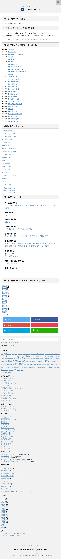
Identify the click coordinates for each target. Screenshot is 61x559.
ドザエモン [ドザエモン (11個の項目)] (4, 356)
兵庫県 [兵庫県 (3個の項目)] (53, 356)
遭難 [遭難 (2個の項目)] (5, 370)
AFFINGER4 (50, 555)
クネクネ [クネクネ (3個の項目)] (9, 354)
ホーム (20, 545)
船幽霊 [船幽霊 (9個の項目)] (40, 367)
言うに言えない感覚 (13, 99)
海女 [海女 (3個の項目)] (28, 364)
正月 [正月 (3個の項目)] (37, 361)
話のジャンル (9, 254)
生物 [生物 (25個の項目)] (15, 367)
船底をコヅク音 (6, 166)
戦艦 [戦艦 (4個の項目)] (27, 361)
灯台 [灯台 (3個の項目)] (12, 367)
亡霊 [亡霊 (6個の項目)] (30, 356)
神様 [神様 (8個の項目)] (22, 367)
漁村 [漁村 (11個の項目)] (54, 364)
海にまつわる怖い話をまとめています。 (30, 553)
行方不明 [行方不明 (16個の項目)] (49, 367)
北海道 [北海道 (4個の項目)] (57, 356)
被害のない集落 (12, 106)
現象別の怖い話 (10, 219)
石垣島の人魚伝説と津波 (8, 387)
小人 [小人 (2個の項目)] (2, 361)
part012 (4, 301)
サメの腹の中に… (7, 145)
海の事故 (28, 229)
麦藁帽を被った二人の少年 (15, 54)
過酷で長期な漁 (12, 84)
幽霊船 (32, 205)
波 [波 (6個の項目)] (1, 364)
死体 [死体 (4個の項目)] (39, 361)
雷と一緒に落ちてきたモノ (15, 69)
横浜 (10, 246)
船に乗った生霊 (12, 116)
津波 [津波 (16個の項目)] (10, 364)
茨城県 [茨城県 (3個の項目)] (43, 367)
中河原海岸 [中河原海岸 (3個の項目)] (23, 356)
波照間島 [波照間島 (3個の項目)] (5, 364)
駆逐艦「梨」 (12, 59)
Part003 (4, 288)
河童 (42, 205)
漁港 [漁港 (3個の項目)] (57, 364)
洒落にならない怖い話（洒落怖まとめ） (12, 535)
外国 (25, 236)
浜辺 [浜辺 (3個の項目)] (14, 364)
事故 (10, 229)
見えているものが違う (14, 101)
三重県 (18, 243)
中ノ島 (23, 243)
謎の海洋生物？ (6, 163)
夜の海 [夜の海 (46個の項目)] (21, 358)
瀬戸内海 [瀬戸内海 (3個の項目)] (5, 367)
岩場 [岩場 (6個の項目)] (4, 361)
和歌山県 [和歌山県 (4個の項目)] (7, 358)
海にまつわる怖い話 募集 (29, 545)
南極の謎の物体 (6, 157)
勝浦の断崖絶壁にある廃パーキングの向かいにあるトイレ (16, 491)
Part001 (4, 285)
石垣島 (33, 246)
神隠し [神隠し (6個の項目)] (25, 367)
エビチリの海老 (5, 385)
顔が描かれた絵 (12, 64)
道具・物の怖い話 (11, 268)
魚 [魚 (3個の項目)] (21, 370)
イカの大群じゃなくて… (8, 400)
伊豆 (6, 243)
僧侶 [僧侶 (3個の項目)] (43, 356)
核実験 (22, 229)
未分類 (4, 314)
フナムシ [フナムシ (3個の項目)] (15, 356)
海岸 (12, 236)
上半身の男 (17, 205)
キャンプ (16, 229)
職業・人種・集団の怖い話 (14, 261)
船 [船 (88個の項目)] (36, 367)
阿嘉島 (46, 246)
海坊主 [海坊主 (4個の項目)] (25, 364)
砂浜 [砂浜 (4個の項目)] (19, 367)
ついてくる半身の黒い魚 (9, 148)
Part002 (4, 286)
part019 (4, 309)
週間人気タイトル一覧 (8, 190)
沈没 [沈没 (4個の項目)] (50, 361)
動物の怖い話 (9, 212)
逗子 (38, 246)
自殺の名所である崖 (13, 119)
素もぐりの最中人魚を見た (10, 136)
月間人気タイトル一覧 (8, 188)
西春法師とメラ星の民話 (15, 104)
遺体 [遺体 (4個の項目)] (7, 370)
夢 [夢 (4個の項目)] (29, 358)
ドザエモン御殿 (6, 184)
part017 (4, 306)
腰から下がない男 (13, 121)
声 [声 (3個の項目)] (14, 358)
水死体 (37, 205)
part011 (4, 299)
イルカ (7, 215)
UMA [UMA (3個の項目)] (2, 354)
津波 (6, 222)
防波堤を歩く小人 (13, 74)
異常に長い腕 (6, 142)
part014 (4, 302)
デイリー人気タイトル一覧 (10, 192)
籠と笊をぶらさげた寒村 (9, 151)
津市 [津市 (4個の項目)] (8, 364)
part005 (4, 291)
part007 (4, 293)
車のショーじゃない (13, 86)
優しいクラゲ (4, 489)
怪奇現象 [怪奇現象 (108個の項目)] (17, 361)
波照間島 (20, 246)
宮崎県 (42, 243)
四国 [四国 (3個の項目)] (10, 358)
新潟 (6, 246)
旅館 (29, 236)
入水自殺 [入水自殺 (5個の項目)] (49, 356)
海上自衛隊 (14, 263)
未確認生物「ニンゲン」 (9, 131)
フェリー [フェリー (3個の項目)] (10, 356)
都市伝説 (16, 256)
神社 (37, 236)
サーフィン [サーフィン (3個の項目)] (20, 354)
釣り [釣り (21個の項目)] (15, 370)
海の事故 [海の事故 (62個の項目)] (19, 364)
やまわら (4, 187)
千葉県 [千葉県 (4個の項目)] (2, 358)
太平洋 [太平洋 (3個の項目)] (32, 358)
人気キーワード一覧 (7, 372)
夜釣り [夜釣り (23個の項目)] (26, 358)
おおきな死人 (6, 181)
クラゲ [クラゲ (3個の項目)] (13, 354)
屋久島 (53, 243)
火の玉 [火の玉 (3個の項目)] (9, 367)
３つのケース (12, 52)
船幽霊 (7, 208)
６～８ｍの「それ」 (13, 49)
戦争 (6, 256)
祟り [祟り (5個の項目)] (29, 367)
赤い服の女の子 (12, 96)
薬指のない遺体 (12, 111)
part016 (4, 305)
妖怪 (6, 205)
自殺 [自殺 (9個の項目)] (33, 367)
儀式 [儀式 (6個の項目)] (46, 356)
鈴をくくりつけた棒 (13, 79)
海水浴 (7, 236)
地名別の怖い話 (10, 241)
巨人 (27, 205)
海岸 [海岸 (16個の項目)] (31, 364)
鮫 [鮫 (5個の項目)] (22, 370)
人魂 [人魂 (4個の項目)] (33, 356)
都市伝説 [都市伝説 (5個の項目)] (11, 370)
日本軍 (7, 263)
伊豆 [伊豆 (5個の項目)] (35, 356)
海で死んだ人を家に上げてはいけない (12, 388)
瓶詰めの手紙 (5, 457)
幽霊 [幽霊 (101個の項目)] (9, 361)
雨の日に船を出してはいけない (17, 71)
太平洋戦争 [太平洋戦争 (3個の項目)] (36, 358)
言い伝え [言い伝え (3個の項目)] (54, 367)
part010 (4, 298)
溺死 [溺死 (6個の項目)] (47, 364)
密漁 (3, 160)
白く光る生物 (6, 172)
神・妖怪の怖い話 (11, 203)
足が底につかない (13, 94)
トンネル (20, 236)
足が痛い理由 (12, 91)
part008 (4, 295)
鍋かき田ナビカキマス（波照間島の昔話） (13, 459)
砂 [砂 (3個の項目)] (17, 367)
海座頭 (52, 205)
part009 (4, 296)
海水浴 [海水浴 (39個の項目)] (36, 364)
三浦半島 (12, 243)
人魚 (23, 205)
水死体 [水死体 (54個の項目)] (46, 361)
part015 (4, 303)
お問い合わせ (39, 545)
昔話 (10, 256)
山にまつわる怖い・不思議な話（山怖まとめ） (14, 533)
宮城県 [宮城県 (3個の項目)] (57, 358)
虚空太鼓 (10, 109)
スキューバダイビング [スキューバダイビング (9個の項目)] (37, 354)
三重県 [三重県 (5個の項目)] (18, 356)
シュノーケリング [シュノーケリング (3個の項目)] (26, 354)
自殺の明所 (44, 236)
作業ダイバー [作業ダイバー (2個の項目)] (39, 356)
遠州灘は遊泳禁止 (13, 81)
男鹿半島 (27, 246)
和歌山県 (36, 243)
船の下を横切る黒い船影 (15, 114)
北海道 (29, 243)
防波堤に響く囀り (13, 76)
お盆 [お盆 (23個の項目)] (5, 354)
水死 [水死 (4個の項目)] (41, 361)
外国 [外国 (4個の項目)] (16, 358)
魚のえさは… (12, 57)
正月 (2, 342)
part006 (4, 292)
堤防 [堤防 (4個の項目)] (12, 358)
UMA (10, 205)
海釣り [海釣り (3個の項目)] (40, 364)
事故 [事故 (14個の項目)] (27, 356)
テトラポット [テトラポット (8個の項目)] (56, 354)
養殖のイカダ (12, 61)
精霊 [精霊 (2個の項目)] (31, 367)
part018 (4, 308)
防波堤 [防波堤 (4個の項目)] (18, 370)
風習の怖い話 (9, 251)
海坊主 (47, 205)
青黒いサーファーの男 (14, 66)
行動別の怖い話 (10, 226)
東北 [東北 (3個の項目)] (34, 361)
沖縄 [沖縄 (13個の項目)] (54, 361)
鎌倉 (42, 246)
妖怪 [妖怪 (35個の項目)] (54, 358)
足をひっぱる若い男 (13, 89)
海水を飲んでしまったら (9, 175)
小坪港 (47, 243)
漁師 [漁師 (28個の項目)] (51, 364)
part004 (4, 289)
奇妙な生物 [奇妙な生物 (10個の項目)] (48, 358)
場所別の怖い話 (10, 234)
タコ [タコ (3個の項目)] (46, 354)
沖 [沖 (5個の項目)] (52, 361)
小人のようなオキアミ (8, 134)
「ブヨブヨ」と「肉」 (7, 390)
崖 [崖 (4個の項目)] (6, 361)
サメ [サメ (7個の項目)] (16, 354)
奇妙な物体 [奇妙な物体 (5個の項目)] (42, 358)
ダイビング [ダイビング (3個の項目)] (49, 354)
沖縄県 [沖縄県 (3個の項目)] (58, 361)
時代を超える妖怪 (7, 139)
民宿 (33, 236)
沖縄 (14, 246)
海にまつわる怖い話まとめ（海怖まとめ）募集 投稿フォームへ (24, 39)
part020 (4, 311)
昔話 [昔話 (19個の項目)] (31, 361)
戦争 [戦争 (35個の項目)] (24, 361)
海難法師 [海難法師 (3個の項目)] (44, 364)
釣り (6, 229)
